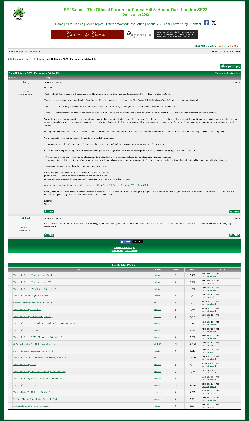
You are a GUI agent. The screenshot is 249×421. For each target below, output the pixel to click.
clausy (25, 82)
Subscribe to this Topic (124, 247)
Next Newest (131, 250)
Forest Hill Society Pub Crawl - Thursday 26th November (39, 371)
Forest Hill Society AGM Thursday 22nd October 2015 (38, 378)
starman (157, 316)
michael (25, 218)
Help (234, 46)
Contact (195, 24)
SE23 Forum (14, 59)
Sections (25, 59)
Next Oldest (117, 250)
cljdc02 (157, 344)
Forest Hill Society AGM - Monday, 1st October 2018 (37, 337)
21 (176, 344)
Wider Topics (95, 24)
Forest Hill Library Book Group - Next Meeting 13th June (39, 357)
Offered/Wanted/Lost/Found (125, 24)
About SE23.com (158, 24)
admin (157, 275)
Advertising (180, 24)
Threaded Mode (221, 73)
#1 (239, 82)
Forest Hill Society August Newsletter (30, 295)
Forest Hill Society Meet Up (26, 330)
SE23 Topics (74, 24)
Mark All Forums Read (206, 46)
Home (59, 24)
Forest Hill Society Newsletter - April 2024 (32, 282)
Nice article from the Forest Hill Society (31, 406)
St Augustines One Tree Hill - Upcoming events (34, 344)
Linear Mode (235, 73)
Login (27, 51)
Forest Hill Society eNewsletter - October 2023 (34, 289)
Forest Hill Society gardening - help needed (33, 351)
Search (224, 46)
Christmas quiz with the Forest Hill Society (32, 302)
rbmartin (213, 290)
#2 (239, 218)
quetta (157, 351)
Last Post (205, 276)
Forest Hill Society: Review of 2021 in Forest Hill (125, 185)
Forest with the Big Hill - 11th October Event (33, 392)
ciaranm (157, 392)
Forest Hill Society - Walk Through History (32, 316)
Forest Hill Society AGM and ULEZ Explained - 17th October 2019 (44, 323)
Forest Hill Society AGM (24, 364)
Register (36, 51)
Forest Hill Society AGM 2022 (27, 309)
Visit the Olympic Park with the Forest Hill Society (36, 399)
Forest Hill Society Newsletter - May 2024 (32, 275)
